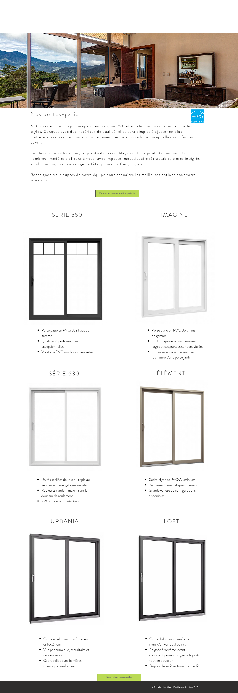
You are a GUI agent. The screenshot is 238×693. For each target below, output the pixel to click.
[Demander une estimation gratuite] (117, 193)
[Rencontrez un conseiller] (119, 677)
